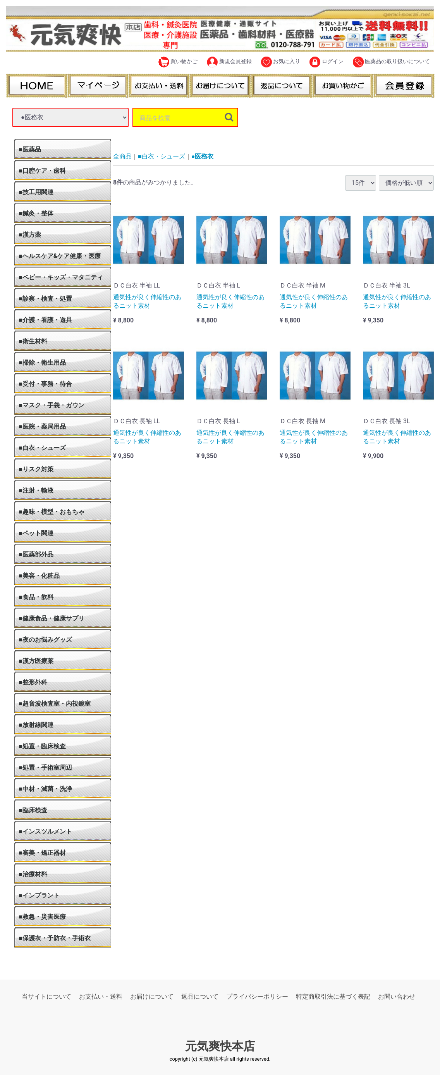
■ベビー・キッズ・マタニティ (61, 277)
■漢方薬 (30, 234)
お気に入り (280, 62)
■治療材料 (33, 874)
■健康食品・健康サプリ (51, 618)
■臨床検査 (33, 810)
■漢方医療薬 (36, 661)
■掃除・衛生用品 (42, 362)
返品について (199, 996)
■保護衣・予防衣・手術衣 (55, 938)
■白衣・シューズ (42, 447)
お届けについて (152, 996)
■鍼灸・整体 (36, 213)
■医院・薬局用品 (42, 426)
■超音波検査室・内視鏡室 (55, 703)
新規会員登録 (229, 62)
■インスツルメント (45, 831)
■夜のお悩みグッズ (45, 639)
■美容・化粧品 (39, 575)
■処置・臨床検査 (42, 746)
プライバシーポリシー (257, 996)
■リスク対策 (36, 469)
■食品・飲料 (36, 597)
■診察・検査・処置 (45, 298)
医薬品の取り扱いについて (391, 62)
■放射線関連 (36, 725)
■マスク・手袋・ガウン (51, 405)
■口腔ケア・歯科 (42, 170)
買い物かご (178, 62)
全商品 (122, 156)
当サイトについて (46, 996)
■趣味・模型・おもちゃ (51, 511)
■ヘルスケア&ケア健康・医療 (60, 256)
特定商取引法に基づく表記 (333, 996)
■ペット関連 (36, 533)
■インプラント (39, 895)
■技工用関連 (36, 192)
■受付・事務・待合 (45, 384)
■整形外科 (33, 682)
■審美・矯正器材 (42, 852)
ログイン (326, 62)
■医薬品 (30, 149)
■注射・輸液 (36, 490)
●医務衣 (202, 156)
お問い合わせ (396, 996)
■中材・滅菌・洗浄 (45, 788)
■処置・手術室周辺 (45, 767)
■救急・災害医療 (42, 916)
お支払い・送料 (100, 996)
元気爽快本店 (220, 1046)
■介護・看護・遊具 (45, 320)
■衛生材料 (33, 341)
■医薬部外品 (36, 554)
